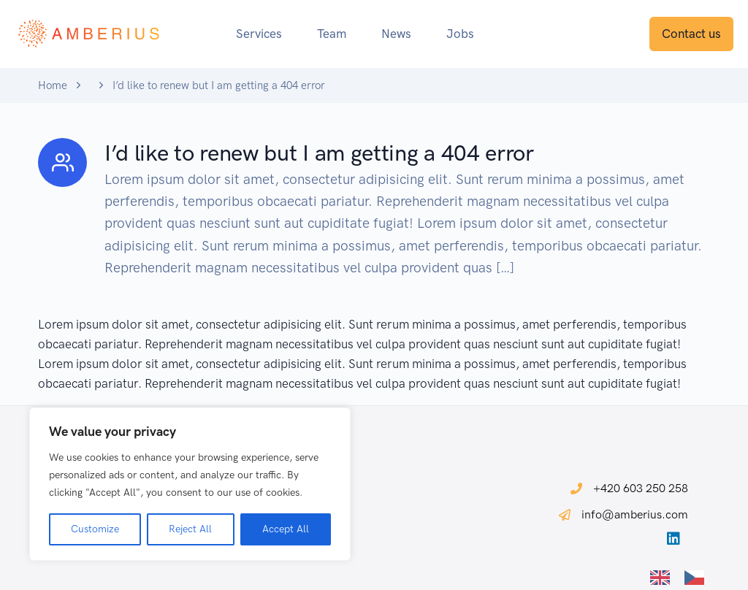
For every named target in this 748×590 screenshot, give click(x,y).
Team (331, 33)
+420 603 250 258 (640, 488)
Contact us (691, 33)
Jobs (460, 33)
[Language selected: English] (684, 576)
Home (52, 85)
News (396, 33)
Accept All (285, 529)
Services (259, 33)
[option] (698, 577)
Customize (95, 529)
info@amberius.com (634, 514)
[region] (190, 484)
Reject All (190, 529)
